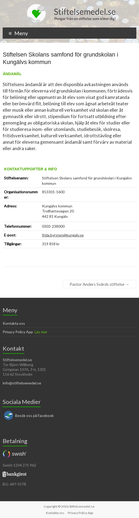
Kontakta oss (14, 323)
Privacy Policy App (18, 332)
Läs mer (41, 332)
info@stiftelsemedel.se (22, 383)
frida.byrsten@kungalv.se (63, 235)
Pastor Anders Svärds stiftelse (99, 284)
